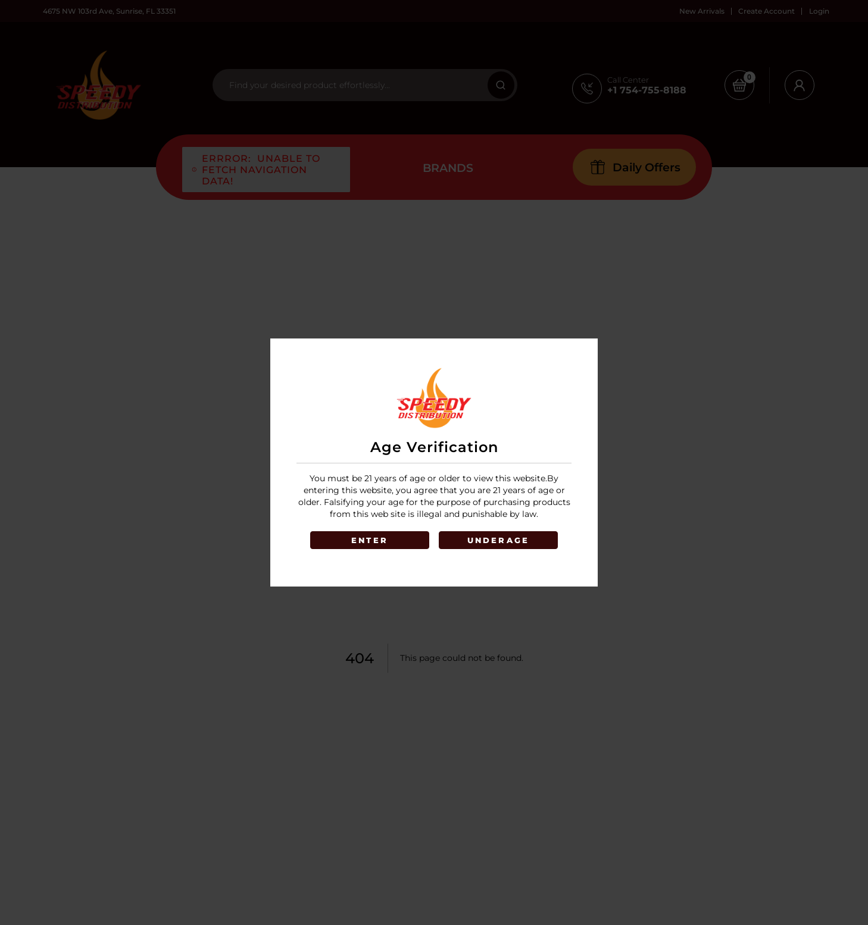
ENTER (369, 540)
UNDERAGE (498, 540)
